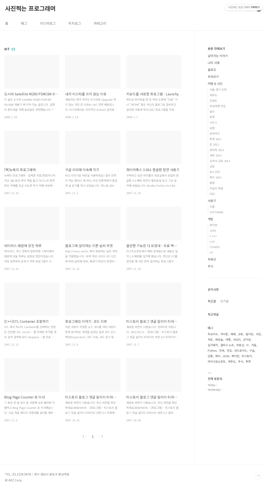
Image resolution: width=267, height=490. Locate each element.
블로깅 (212, 69)
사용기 (212, 200)
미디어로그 (48, 23)
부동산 (212, 259)
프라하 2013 (217, 150)
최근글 (212, 301)
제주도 (213, 95)
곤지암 (247, 339)
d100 (226, 356)
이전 (83, 436)
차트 (210, 339)
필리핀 (249, 334)
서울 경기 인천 (218, 90)
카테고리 (100, 23)
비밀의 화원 (216, 188)
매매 (233, 334)
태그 (24, 23)
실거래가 (213, 345)
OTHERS (215, 247)
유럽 (212, 128)
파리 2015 (215, 177)
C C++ (213, 236)
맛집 (229, 350)
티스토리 (247, 356)
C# (211, 252)
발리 (212, 111)
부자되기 (213, 76)
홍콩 (212, 183)
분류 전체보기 (216, 48)
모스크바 (215, 172)
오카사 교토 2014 (220, 161)
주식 (210, 266)
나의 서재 (214, 63)
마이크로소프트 (216, 361)
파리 (217, 356)
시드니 (213, 122)
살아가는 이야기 (218, 56)
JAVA (213, 230)
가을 (253, 345)
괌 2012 (214, 144)
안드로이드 (240, 350)
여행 (228, 339)
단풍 (210, 356)
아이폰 (224, 334)
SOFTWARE (217, 212)
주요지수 (213, 334)
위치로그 (74, 23)
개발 (210, 219)
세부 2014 (215, 155)
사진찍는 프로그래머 (30, 8)
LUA (212, 241)
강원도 (213, 101)
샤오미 (237, 339)
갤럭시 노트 (227, 345)
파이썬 (213, 225)
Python (212, 350)
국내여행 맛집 (218, 106)
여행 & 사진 (215, 83)
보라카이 (215, 133)
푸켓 (212, 117)
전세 (221, 350)
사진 (258, 334)
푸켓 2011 (215, 139)
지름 (212, 207)
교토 (212, 166)
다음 (102, 436)
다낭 (212, 194)
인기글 (224, 301)
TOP (258, 475)
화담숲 (219, 339)
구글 (252, 350)
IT (248, 345)
